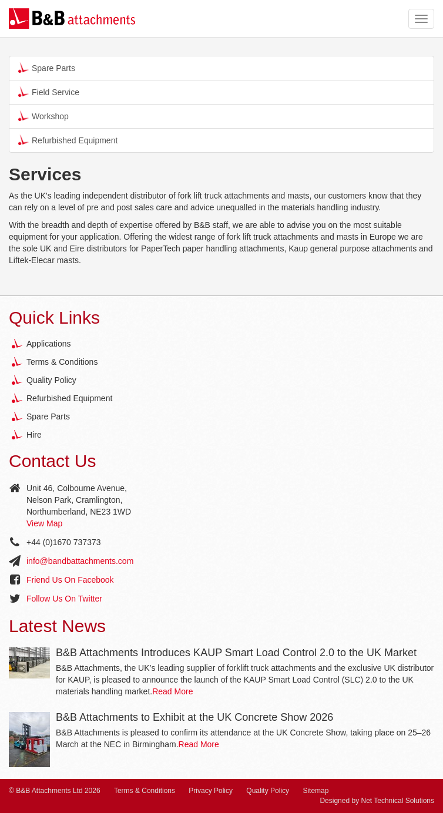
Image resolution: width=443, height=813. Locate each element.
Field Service (48, 91)
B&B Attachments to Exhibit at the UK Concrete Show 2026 (194, 717)
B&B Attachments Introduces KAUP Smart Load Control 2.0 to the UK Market (236, 653)
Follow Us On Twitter (64, 598)
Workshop (43, 115)
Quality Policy (51, 380)
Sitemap (315, 791)
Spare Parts (46, 67)
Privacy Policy (211, 791)
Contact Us (52, 461)
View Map (44, 523)
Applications (48, 343)
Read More (172, 691)
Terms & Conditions (62, 362)
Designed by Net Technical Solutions (377, 801)
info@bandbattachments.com (79, 561)
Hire (34, 434)
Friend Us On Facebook (70, 579)
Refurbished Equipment (68, 140)
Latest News (57, 626)
